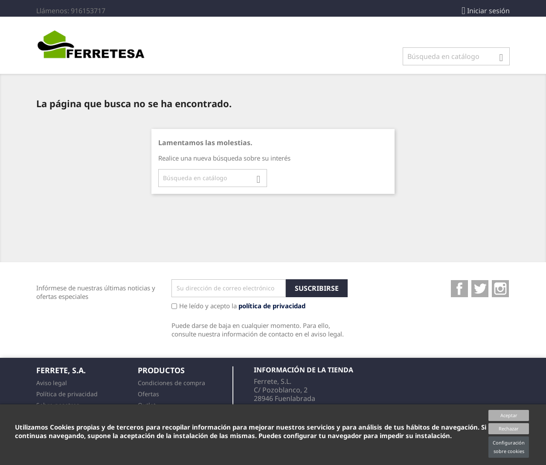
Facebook (459, 288)
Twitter (479, 288)
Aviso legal (51, 383)
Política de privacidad (67, 394)
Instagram (500, 288)
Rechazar (509, 428)
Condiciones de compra (171, 383)
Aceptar (508, 415)
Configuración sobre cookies (509, 446)
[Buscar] (456, 56)
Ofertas (148, 394)
